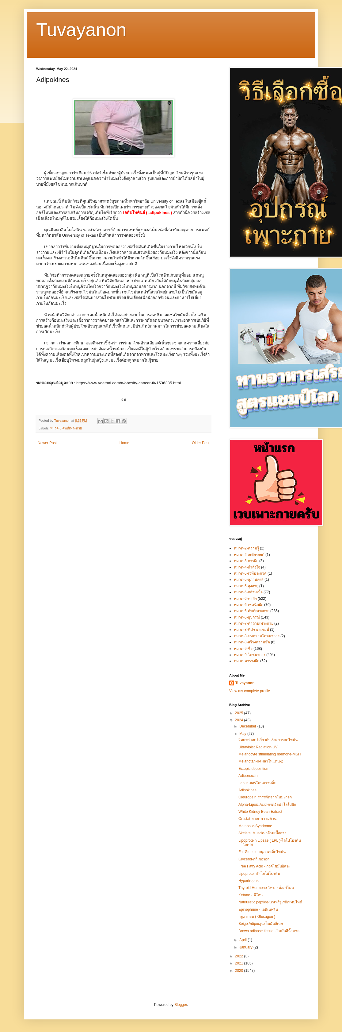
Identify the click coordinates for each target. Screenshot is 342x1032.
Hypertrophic (248, 881)
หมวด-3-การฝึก (246, 561)
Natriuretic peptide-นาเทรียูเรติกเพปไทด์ (270, 902)
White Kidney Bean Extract (260, 811)
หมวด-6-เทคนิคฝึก (248, 605)
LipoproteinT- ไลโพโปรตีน (259, 873)
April (243, 940)
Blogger (180, 1005)
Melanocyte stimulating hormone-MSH (269, 754)
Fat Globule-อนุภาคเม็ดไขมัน (262, 852)
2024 (239, 720)
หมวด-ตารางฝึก (246, 661)
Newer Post (47, 443)
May (243, 733)
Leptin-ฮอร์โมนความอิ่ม (257, 783)
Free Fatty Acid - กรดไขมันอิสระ (264, 866)
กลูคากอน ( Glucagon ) (256, 916)
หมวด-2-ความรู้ (246, 548)
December (248, 726)
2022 (239, 956)
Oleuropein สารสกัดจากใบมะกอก (265, 797)
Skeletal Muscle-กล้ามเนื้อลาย (262, 833)
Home (124, 443)
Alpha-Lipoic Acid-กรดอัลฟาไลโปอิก (267, 804)
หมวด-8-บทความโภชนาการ (256, 636)
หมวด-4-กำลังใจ (247, 567)
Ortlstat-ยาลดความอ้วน (257, 819)
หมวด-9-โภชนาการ (249, 655)
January (246, 947)
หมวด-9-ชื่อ (243, 648)
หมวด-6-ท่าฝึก (245, 598)
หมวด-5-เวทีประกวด (250, 573)
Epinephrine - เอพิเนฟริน (258, 909)
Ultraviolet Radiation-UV (258, 747)
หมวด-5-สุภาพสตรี (249, 579)
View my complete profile (249, 691)
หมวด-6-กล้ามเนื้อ (248, 592)
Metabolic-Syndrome (255, 826)
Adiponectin (248, 776)
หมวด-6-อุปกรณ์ (247, 617)
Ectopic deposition (253, 768)
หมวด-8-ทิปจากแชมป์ (251, 629)
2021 (239, 963)
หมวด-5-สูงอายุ (246, 586)
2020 (239, 970)
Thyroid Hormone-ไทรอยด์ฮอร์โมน (266, 888)
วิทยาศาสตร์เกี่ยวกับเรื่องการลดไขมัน (268, 740)
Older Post (200, 443)
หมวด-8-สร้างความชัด (252, 642)
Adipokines (247, 790)
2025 (239, 713)
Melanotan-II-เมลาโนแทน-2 (260, 761)
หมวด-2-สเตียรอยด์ (249, 555)
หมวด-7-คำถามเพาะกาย (253, 623)
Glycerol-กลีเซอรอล (253, 859)
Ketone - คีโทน (250, 895)
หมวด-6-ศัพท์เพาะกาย (66, 428)
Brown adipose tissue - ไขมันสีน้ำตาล (268, 931)
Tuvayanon (81, 29)
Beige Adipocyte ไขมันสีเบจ (260, 923)
